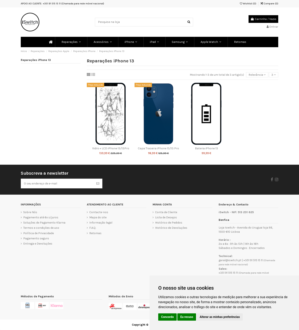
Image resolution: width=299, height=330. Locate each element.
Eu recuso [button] (186, 317)
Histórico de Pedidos (168, 222)
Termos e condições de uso (41, 228)
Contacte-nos (98, 212)
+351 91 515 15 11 (253, 260)
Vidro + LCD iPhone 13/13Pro (110, 148)
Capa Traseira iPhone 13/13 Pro (158, 148)
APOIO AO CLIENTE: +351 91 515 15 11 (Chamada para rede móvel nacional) (62, 3)
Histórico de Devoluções (171, 228)
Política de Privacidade (38, 233)
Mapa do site (98, 217)
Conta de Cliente (166, 212)
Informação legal (100, 222)
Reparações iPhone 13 (36, 60)
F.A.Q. (92, 228)
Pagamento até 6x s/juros (40, 217)
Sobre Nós (30, 212)
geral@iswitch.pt (230, 260)
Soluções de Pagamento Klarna (44, 222)
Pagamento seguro (36, 238)
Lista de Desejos (166, 217)
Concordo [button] (167, 317)
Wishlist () (248, 3)
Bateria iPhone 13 (206, 148)
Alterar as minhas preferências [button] (220, 317)
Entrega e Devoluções (37, 243)
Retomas (95, 233)
